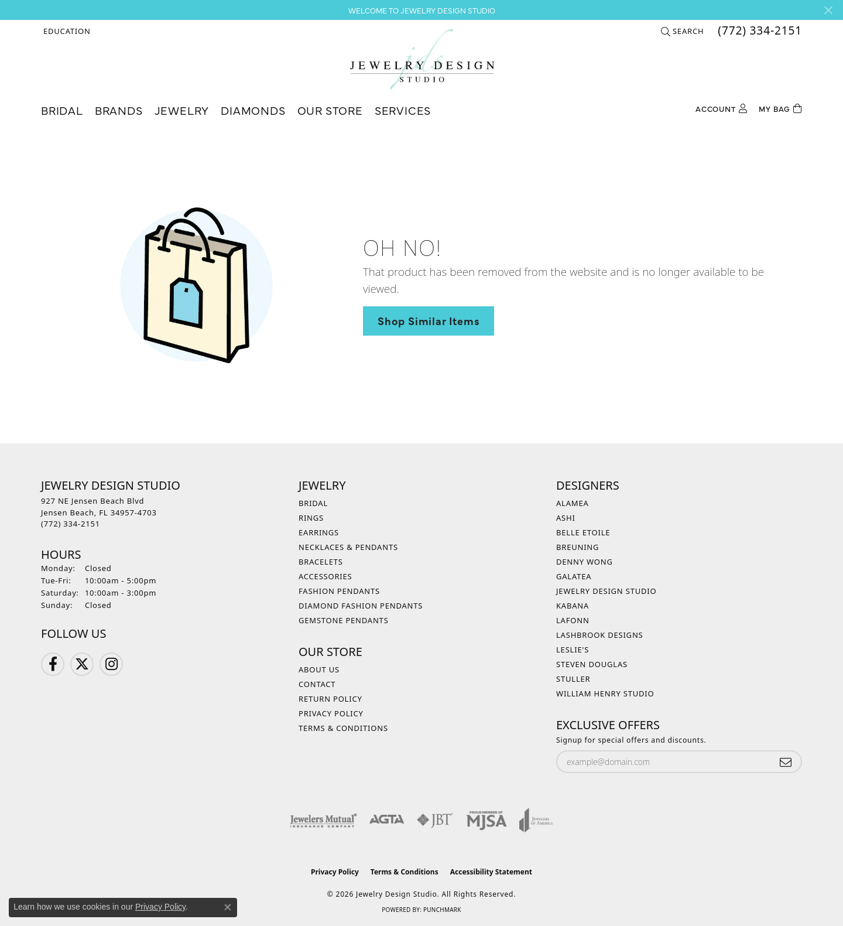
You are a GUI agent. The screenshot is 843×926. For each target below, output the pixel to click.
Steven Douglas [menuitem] (592, 664)
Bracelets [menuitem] (321, 561)
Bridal (62, 110)
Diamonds (253, 110)
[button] (66, 31)
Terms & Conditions (343, 728)
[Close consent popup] (227, 907)
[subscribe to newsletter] (785, 761)
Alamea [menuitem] (572, 503)
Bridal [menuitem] (313, 503)
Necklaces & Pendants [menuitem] (348, 547)
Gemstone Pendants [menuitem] (344, 620)
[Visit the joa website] (536, 820)
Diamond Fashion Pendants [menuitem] (361, 605)
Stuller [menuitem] (573, 679)
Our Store (330, 110)
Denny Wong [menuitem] (584, 561)
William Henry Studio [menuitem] (605, 693)
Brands (119, 110)
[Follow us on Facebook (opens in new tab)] (52, 664)
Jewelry (182, 110)
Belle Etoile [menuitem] (583, 532)
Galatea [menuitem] (573, 576)
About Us (319, 669)
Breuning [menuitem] (577, 547)
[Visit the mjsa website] (486, 820)
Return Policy (330, 698)
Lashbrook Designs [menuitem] (599, 635)
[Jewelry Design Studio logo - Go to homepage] (421, 59)
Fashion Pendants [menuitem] (339, 591)
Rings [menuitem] (311, 517)
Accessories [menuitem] (325, 576)
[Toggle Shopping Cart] (780, 107)
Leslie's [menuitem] (572, 649)
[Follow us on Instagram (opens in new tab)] (111, 664)
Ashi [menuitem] (565, 517)
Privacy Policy (331, 713)
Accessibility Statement (491, 872)
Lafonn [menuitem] (573, 620)
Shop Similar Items (428, 320)
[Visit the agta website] (387, 820)
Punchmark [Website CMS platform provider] (442, 910)
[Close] (828, 10)
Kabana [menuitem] (572, 605)
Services (403, 110)
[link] (758, 31)
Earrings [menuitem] (319, 532)
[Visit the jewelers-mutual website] (323, 820)
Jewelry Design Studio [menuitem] (606, 591)
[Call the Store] (70, 523)
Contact (317, 684)
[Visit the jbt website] (435, 820)
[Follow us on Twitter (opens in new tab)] (82, 664)
